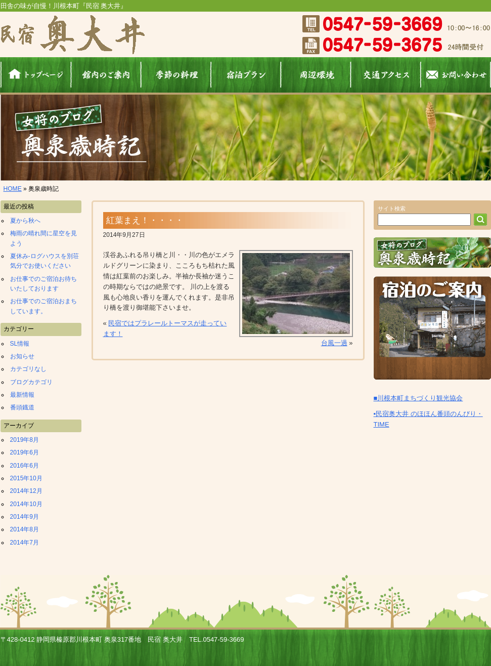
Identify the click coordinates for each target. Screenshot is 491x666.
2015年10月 (26, 478)
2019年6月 (24, 452)
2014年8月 (24, 529)
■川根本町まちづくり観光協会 (418, 398)
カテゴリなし (28, 368)
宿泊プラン (246, 75)
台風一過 (334, 343)
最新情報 (22, 394)
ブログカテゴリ (31, 382)
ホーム (36, 75)
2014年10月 (26, 504)
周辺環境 (316, 75)
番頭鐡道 (22, 407)
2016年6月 (24, 465)
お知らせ (22, 356)
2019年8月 (24, 439)
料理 (176, 75)
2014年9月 (24, 516)
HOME (13, 188)
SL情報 (20, 343)
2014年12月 (26, 490)
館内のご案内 (106, 75)
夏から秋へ (25, 220)
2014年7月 (24, 542)
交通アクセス (386, 75)
